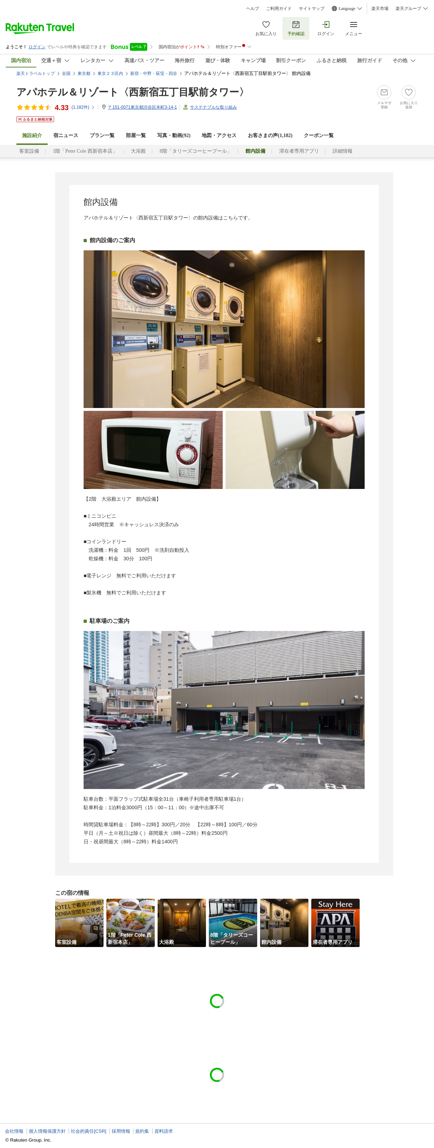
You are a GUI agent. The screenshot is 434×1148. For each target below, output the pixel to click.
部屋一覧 (136, 135)
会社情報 (14, 1131)
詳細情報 (343, 151)
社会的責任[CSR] (88, 1131)
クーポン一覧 (319, 135)
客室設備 (29, 151)
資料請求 (163, 1131)
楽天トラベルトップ (35, 73)
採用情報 (121, 1131)
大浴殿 (138, 151)
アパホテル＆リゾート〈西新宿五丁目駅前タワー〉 (132, 92)
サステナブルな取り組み (213, 107)
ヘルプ (252, 8)
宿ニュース (65, 135)
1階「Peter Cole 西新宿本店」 (85, 151)
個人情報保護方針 (47, 1131)
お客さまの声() (270, 135)
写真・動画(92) (173, 135)
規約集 (142, 1131)
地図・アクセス (219, 135)
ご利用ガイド (279, 8)
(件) (83, 107)
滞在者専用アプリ (299, 151)
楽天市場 (379, 8)
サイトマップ (311, 8)
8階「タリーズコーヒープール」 (196, 151)
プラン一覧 (102, 135)
